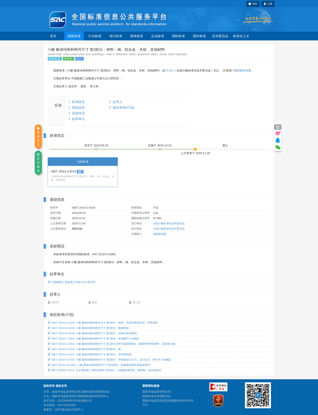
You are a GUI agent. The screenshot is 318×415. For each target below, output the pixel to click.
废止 (225, 145)
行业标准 (94, 36)
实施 (160, 145)
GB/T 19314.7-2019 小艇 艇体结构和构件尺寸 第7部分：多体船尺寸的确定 (94, 338)
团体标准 (136, 36)
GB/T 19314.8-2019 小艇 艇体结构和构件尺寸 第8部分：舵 (84, 349)
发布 (96, 145)
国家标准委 (244, 70)
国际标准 (178, 36)
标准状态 (78, 102)
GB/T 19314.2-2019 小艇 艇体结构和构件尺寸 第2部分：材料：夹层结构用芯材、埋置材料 (103, 322)
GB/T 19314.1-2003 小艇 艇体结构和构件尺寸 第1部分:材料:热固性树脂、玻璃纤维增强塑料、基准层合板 (111, 343)
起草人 (117, 102)
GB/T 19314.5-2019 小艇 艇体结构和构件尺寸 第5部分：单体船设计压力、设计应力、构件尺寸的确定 (109, 359)
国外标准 (199, 36)
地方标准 (115, 36)
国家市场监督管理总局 (156, 391)
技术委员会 (220, 36)
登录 (253, 3)
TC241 (169, 70)
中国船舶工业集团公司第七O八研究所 (72, 282)
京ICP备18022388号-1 (69, 409)
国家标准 (74, 36)
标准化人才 (241, 36)
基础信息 (78, 107)
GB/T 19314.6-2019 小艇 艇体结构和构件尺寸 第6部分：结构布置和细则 (92, 333)
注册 (268, 3)
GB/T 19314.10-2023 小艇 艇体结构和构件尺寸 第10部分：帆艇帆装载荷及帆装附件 (99, 364)
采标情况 (78, 113)
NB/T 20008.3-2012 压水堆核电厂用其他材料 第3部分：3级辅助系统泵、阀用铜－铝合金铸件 (104, 370)
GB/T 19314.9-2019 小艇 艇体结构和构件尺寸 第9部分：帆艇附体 (88, 328)
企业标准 (157, 36)
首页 (53, 36)
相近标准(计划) (123, 107)
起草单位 (78, 119)
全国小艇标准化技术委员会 (169, 223)
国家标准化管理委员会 (156, 396)
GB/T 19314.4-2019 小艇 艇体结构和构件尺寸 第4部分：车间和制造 (90, 354)
